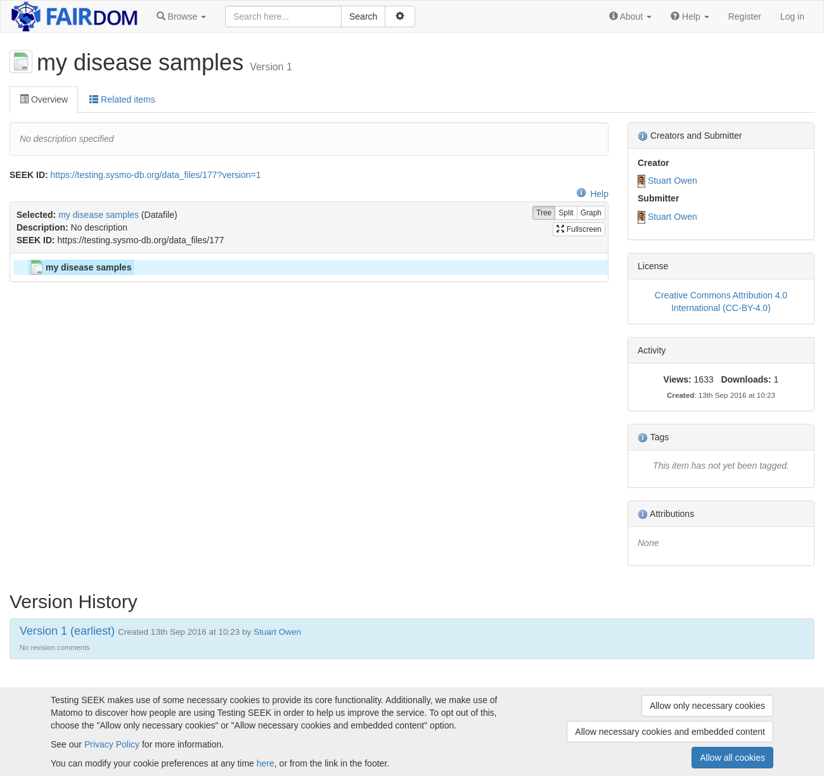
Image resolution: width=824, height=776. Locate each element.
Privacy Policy (111, 744)
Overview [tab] (44, 99)
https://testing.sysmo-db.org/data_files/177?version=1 (156, 175)
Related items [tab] (122, 99)
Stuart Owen (672, 180)
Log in (792, 16)
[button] (181, 16)
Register (744, 16)
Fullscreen (579, 229)
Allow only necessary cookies (707, 706)
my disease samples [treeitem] (80, 267)
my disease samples (98, 215)
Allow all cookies (732, 758)
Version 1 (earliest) (67, 631)
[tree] (309, 267)
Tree (543, 213)
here (265, 763)
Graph (591, 213)
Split (565, 213)
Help (592, 194)
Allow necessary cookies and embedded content (670, 732)
